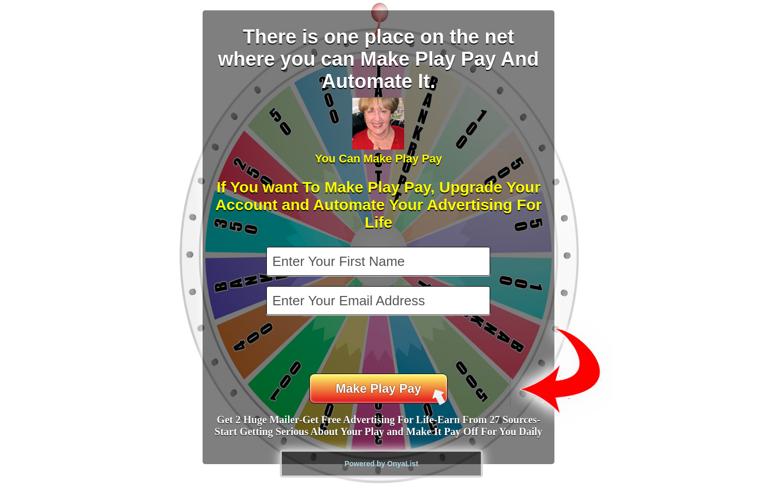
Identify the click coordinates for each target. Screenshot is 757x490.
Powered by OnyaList (381, 463)
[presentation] (379, 345)
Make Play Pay (391, 392)
